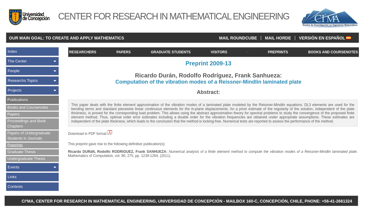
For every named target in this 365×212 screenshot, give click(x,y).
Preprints (15, 145)
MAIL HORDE (278, 38)
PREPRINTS (278, 52)
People (13, 71)
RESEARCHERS (82, 52)
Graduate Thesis (21, 152)
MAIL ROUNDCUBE (238, 38)
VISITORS (219, 52)
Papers (13, 114)
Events (13, 167)
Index (12, 51)
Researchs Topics (23, 80)
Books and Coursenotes (27, 107)
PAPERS (124, 52)
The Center (17, 61)
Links (12, 177)
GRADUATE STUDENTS (170, 52)
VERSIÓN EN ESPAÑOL (325, 38)
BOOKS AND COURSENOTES (333, 52)
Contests (15, 186)
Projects (14, 90)
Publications (17, 99)
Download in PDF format (90, 134)
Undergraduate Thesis (26, 158)
